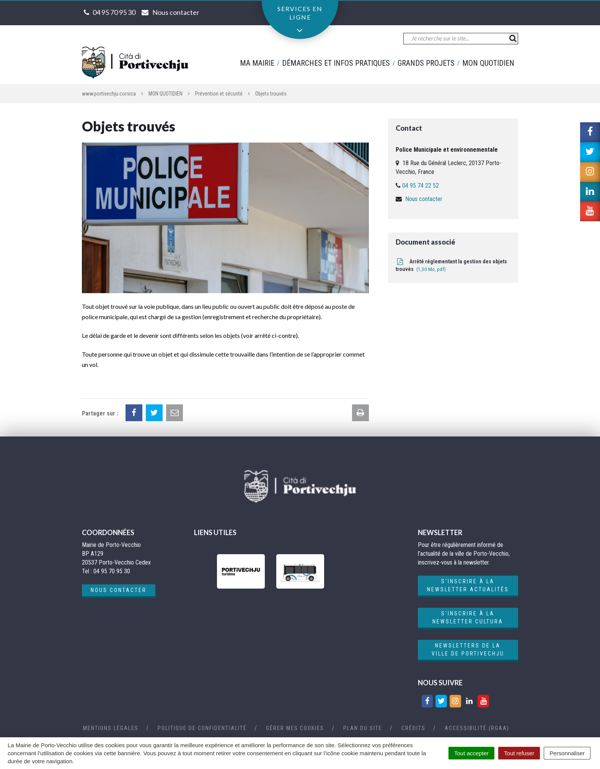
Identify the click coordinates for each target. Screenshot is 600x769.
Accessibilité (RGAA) (477, 728)
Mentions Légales (111, 728)
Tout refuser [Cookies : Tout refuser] (519, 753)
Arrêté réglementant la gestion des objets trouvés (451, 265)
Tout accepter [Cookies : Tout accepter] (471, 753)
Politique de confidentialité (202, 728)
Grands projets (426, 63)
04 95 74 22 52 (420, 185)
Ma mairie (257, 63)
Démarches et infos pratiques (336, 63)
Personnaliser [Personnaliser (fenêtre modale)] (567, 753)
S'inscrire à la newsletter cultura (467, 617)
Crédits (413, 728)
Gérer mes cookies (295, 728)
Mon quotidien (488, 63)
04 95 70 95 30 (114, 12)
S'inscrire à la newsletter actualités (468, 585)
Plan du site (362, 728)
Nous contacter (423, 199)
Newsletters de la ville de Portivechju (468, 649)
